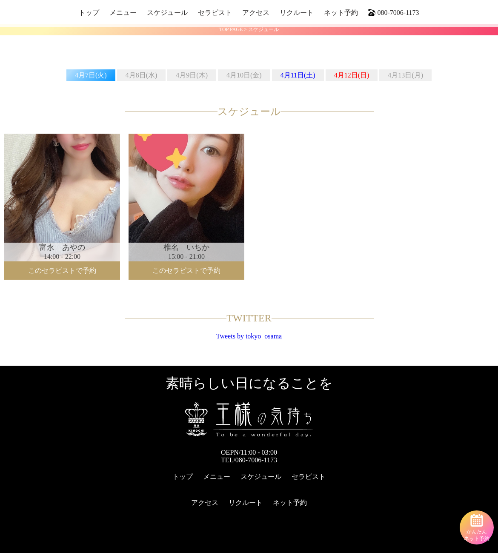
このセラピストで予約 (62, 270)
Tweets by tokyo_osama (249, 336)
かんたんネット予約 (476, 528)
